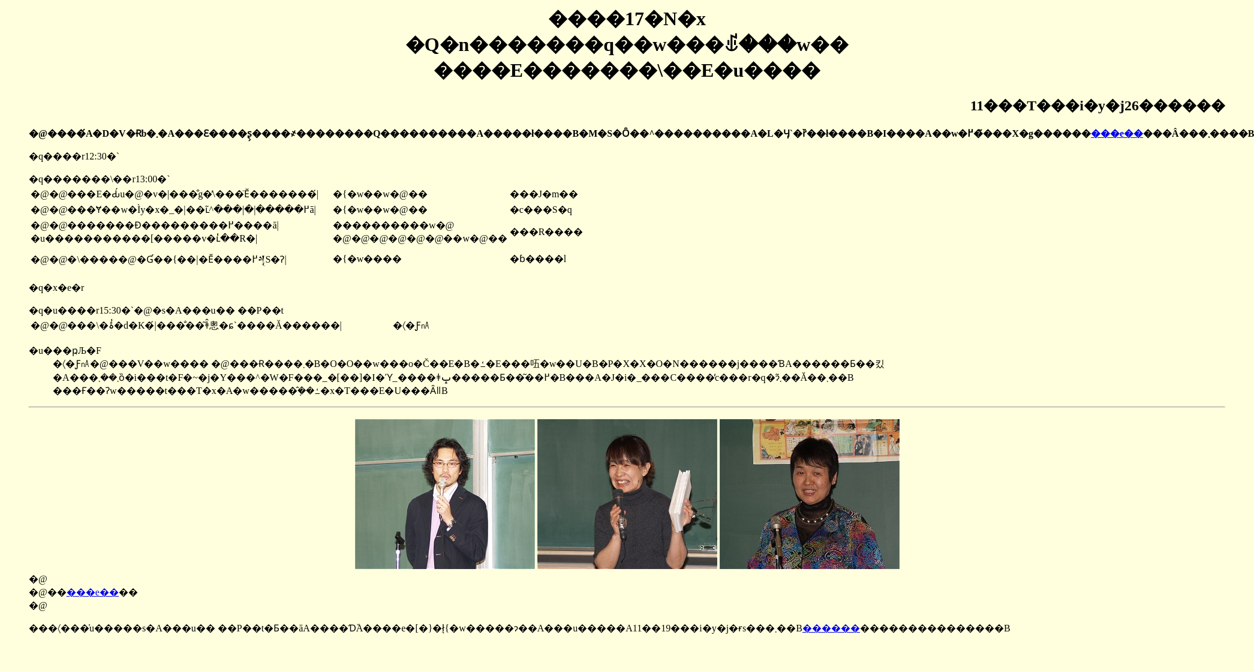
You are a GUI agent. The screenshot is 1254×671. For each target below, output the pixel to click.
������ (831, 628)
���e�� (1117, 133)
